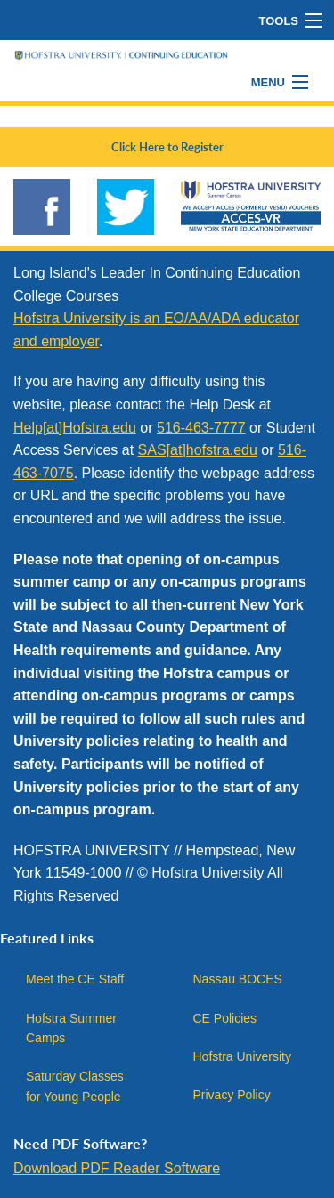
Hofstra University (242, 1056)
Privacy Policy (232, 1095)
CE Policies (225, 1018)
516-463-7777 (201, 427)
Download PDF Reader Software (116, 1168)
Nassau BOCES (237, 979)
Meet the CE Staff (75, 979)
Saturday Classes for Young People (75, 1086)
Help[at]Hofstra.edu (74, 427)
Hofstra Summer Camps (71, 1028)
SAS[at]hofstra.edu (197, 449)
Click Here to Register (167, 147)
